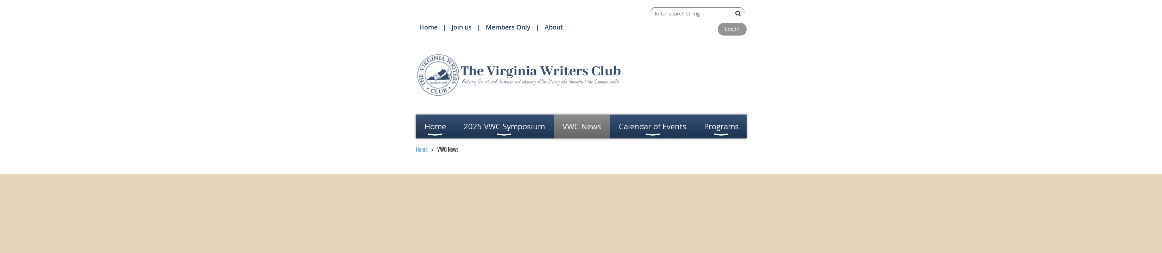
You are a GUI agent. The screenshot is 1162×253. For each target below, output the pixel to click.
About (554, 27)
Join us (462, 27)
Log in (732, 28)
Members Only (508, 27)
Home (428, 27)
